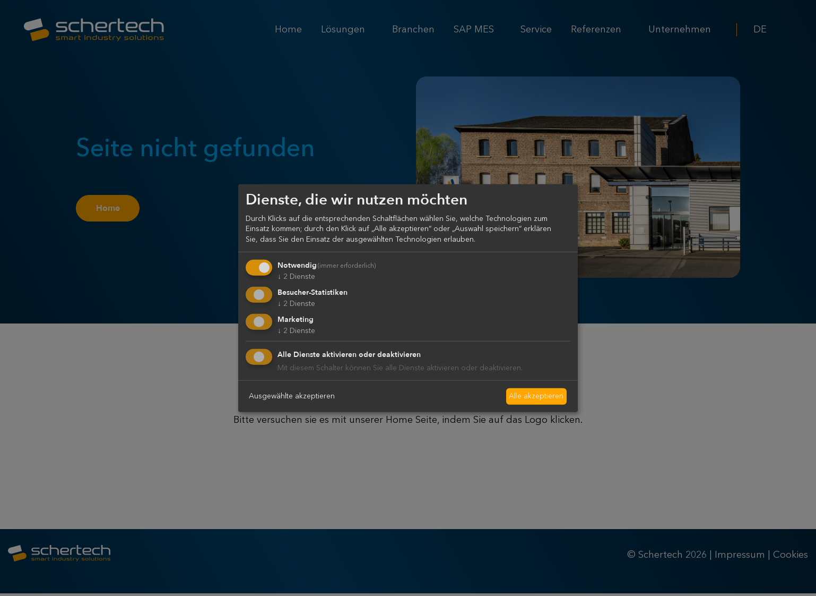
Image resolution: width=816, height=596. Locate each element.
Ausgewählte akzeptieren (292, 396)
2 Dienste (296, 276)
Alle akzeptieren (536, 396)
